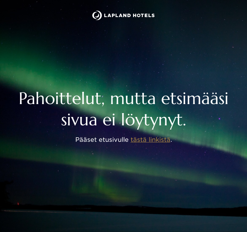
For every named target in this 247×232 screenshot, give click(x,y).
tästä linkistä (150, 139)
